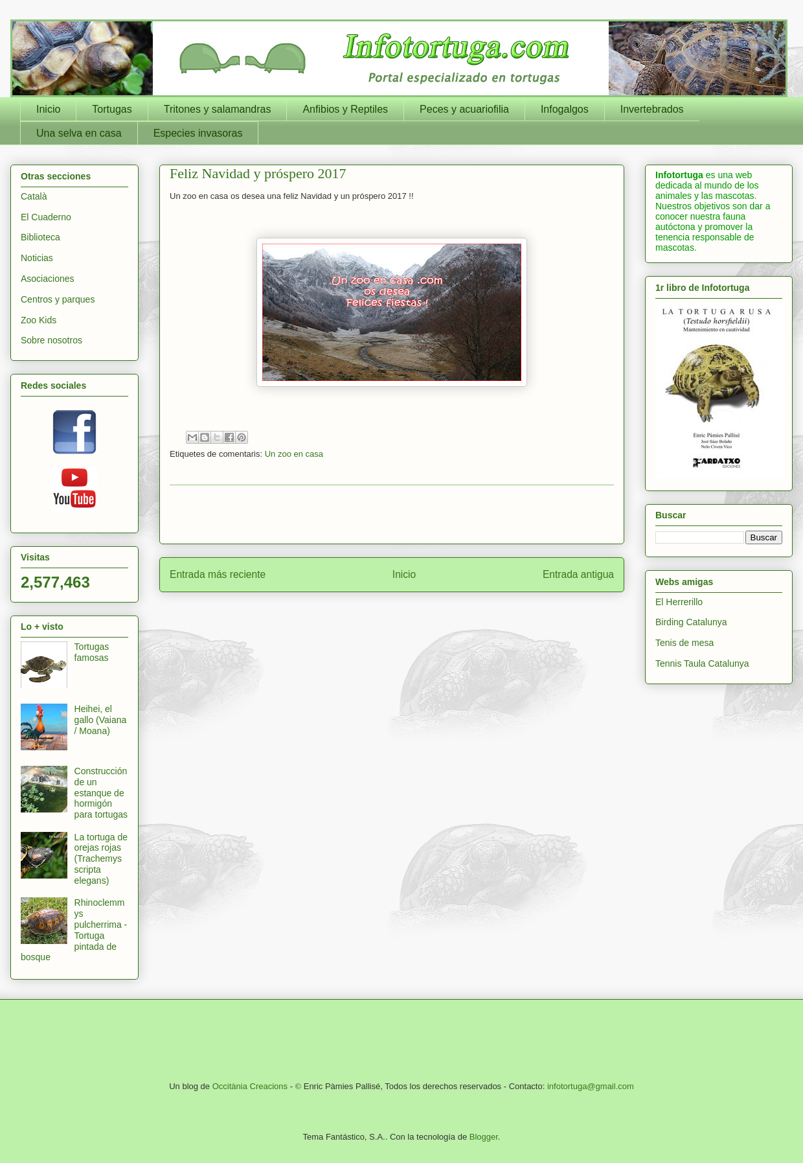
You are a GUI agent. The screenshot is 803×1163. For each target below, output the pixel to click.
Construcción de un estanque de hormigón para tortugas (101, 793)
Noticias (37, 258)
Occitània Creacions (250, 1086)
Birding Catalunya (691, 622)
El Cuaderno (46, 217)
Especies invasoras (198, 133)
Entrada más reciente (218, 574)
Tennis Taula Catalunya (702, 663)
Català (34, 196)
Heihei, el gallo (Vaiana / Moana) (100, 720)
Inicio (48, 109)
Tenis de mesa (684, 643)
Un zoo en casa (294, 454)
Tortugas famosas (91, 652)
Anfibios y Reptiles (345, 109)
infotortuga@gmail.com (590, 1086)
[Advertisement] (391, 514)
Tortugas (111, 109)
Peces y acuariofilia (464, 109)
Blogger (483, 1137)
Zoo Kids (38, 320)
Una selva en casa (79, 133)
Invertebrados (652, 109)
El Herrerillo (679, 602)
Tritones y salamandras (217, 109)
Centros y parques (58, 299)
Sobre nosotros (51, 340)
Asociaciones (47, 278)
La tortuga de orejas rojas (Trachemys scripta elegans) (101, 859)
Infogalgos (565, 109)
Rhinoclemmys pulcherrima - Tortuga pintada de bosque (74, 929)
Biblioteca (40, 237)
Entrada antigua (578, 574)
